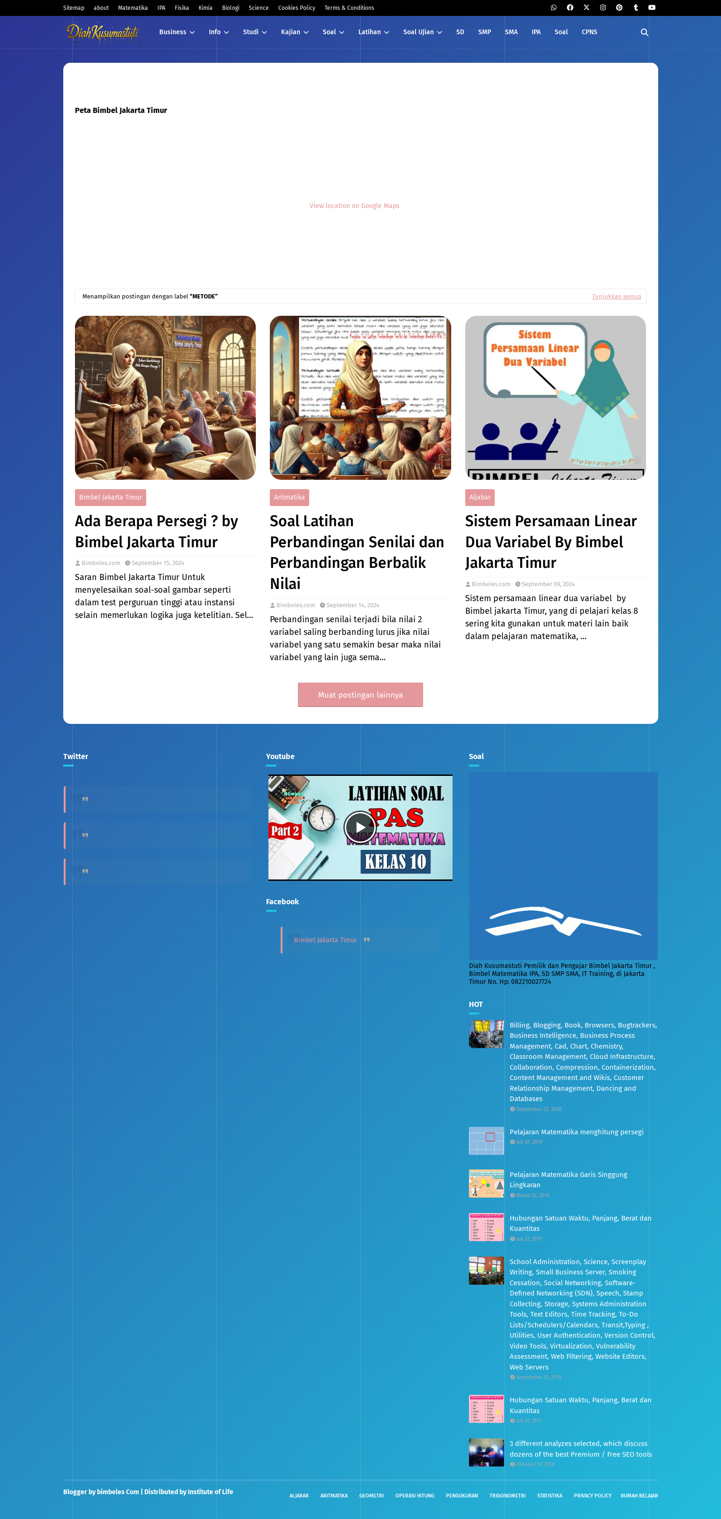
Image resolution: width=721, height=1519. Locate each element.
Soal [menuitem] (329, 32)
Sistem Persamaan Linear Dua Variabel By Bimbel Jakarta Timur (551, 542)
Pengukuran (462, 1496)
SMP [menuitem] (484, 32)
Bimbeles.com (101, 562)
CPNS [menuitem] (589, 32)
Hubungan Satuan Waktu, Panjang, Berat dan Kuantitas (581, 1223)
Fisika (182, 8)
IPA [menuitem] (536, 32)
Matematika (133, 8)
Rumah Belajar (639, 1496)
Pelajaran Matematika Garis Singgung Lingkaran (568, 1180)
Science (259, 8)
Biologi (230, 8)
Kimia (206, 8)
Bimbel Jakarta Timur (110, 497)
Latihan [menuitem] (369, 32)
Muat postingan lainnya (360, 695)
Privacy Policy (592, 1496)
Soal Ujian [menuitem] (418, 32)
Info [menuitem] (215, 32)
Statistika (549, 1496)
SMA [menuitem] (511, 32)
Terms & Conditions (349, 8)
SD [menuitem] (460, 32)
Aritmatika (289, 497)
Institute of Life (210, 1492)
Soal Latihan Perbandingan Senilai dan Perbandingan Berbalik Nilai (357, 552)
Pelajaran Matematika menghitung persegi (577, 1132)
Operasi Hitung (414, 1496)
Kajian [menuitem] (290, 32)
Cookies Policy (296, 8)
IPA (161, 8)
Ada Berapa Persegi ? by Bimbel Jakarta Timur (156, 531)
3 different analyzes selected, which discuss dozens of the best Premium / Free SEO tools (581, 1449)
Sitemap (73, 8)
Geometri (371, 1496)
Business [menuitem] (172, 32)
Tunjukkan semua (616, 296)
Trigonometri (508, 1496)
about (101, 8)
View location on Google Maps (355, 205)
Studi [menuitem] (251, 32)
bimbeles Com (118, 1492)
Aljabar (480, 497)
